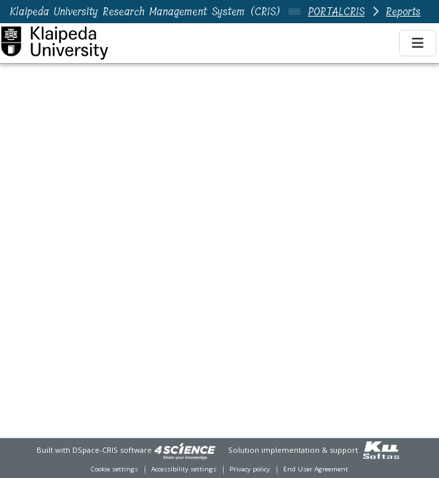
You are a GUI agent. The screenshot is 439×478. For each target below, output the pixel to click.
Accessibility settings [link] (183, 469)
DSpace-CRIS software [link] (112, 450)
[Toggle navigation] (417, 43)
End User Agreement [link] (315, 469)
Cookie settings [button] (114, 469)
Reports (403, 12)
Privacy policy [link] (249, 469)
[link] (185, 450)
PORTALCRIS (336, 12)
